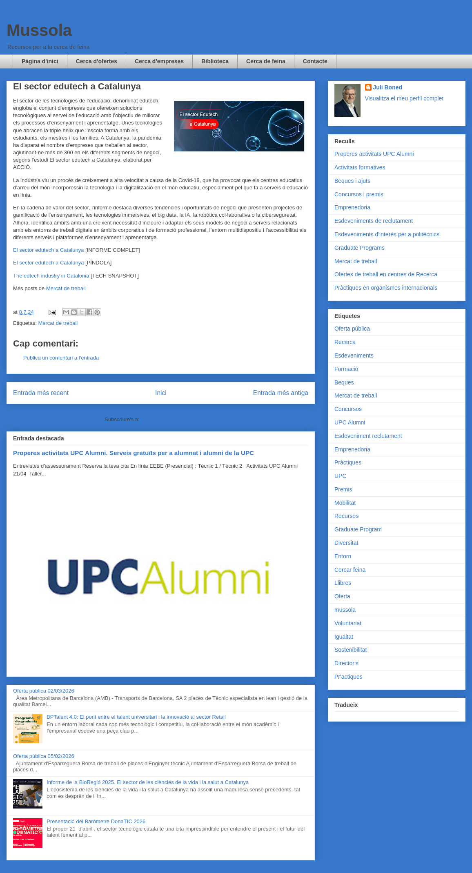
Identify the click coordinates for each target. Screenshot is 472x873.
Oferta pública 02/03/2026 (43, 691)
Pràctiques (347, 462)
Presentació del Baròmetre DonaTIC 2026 (96, 821)
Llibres (342, 583)
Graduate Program (358, 529)
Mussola (39, 30)
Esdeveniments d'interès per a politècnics (386, 234)
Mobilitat (345, 503)
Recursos (346, 516)
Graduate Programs (359, 247)
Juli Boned (388, 87)
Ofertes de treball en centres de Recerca (385, 274)
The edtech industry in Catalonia (51, 276)
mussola (345, 609)
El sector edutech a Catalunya (48, 250)
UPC (340, 476)
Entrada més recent (41, 392)
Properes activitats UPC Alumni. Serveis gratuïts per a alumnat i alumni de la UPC (133, 452)
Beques (344, 382)
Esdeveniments (354, 355)
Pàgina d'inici (40, 61)
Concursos (348, 409)
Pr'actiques (348, 676)
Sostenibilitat (350, 649)
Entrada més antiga (280, 392)
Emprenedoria (352, 207)
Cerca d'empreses (159, 61)
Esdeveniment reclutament (368, 436)
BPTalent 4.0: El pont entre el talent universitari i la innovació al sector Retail (136, 717)
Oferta (342, 596)
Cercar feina (349, 569)
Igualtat (343, 636)
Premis (343, 489)
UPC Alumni (349, 422)
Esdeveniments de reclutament (373, 221)
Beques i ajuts (352, 181)
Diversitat (346, 543)
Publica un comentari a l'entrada (61, 358)
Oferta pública (352, 328)
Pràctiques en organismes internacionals (385, 287)
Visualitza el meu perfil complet (404, 98)
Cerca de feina (265, 61)
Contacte (315, 61)
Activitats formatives (359, 167)
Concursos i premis (358, 194)
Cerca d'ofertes (96, 61)
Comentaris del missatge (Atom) (179, 419)
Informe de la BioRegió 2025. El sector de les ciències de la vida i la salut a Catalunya (148, 782)
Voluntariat (347, 623)
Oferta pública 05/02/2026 (43, 756)
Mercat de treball (66, 288)
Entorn (342, 556)
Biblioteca (215, 61)
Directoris (346, 663)
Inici (161, 392)
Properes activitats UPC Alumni (374, 154)
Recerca (345, 342)
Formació (346, 369)
